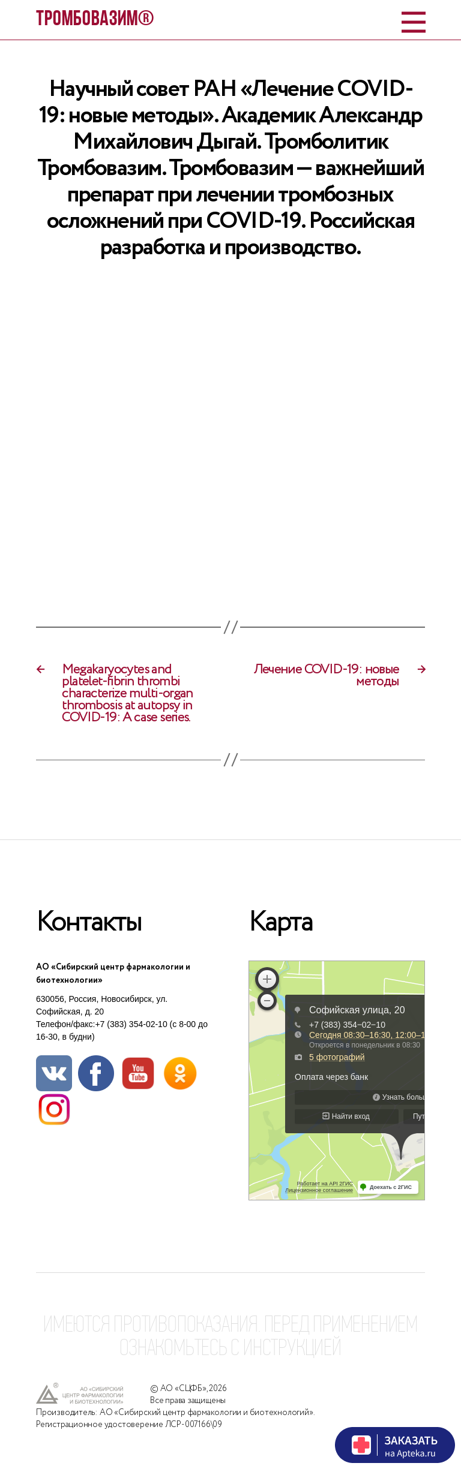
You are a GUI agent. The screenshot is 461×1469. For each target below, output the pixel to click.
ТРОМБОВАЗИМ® (95, 20)
